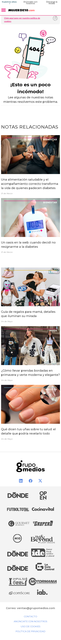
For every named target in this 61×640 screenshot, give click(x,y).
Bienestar (50, 139)
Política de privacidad (30, 631)
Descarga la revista (51, 3)
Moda (53, 330)
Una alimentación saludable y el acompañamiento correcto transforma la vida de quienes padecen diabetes (29, 184)
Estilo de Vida (47, 272)
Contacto (30, 616)
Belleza (51, 389)
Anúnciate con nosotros (30, 3)
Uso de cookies (30, 626)
